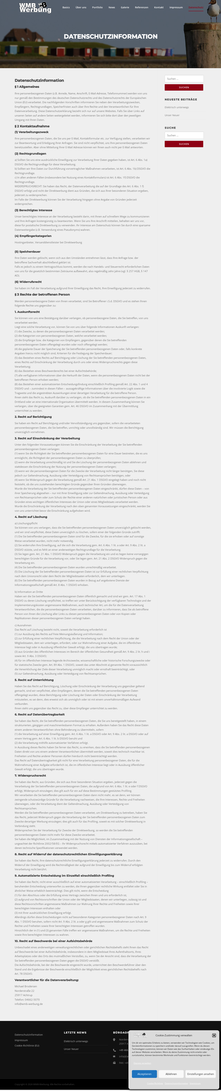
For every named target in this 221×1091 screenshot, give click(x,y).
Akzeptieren (144, 1074)
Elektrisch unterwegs (177, 108)
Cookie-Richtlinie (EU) (27, 1046)
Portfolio (97, 7)
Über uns (81, 7)
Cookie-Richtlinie (155, 1083)
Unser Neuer (172, 116)
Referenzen (141, 7)
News (112, 7)
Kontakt (159, 7)
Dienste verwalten (142, 1063)
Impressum (195, 1083)
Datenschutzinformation (176, 1083)
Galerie (125, 7)
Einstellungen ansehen (200, 1074)
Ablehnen (171, 1074)
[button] (214, 1035)
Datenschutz (196, 7)
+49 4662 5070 (127, 1051)
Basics (66, 7)
